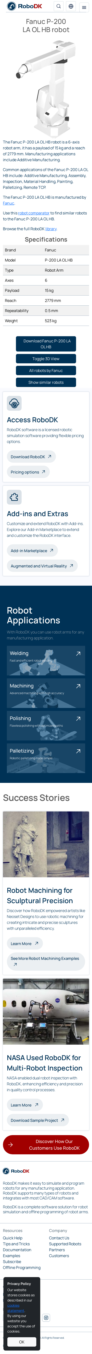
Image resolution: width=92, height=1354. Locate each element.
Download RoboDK (28, 456)
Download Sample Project (34, 1120)
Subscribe (12, 1261)
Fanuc (8, 203)
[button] (71, 6)
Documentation (17, 1249)
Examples (11, 1255)
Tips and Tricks (16, 1244)
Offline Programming (21, 1267)
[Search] (59, 6)
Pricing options (25, 472)
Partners (57, 1249)
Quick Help (12, 1238)
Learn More (27, 943)
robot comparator (34, 213)
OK (22, 1342)
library (50, 228)
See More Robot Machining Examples (45, 958)
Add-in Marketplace (29, 550)
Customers (59, 1255)
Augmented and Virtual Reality (39, 566)
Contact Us (59, 1238)
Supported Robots (65, 1244)
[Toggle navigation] (84, 7)
